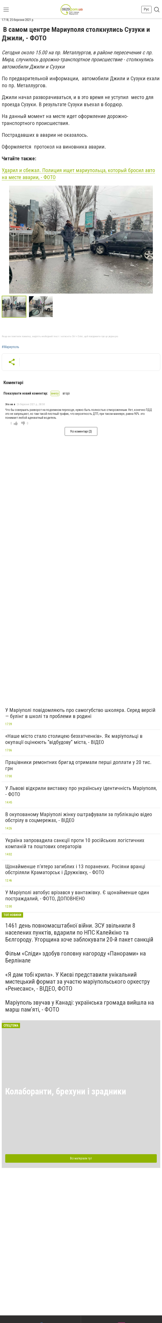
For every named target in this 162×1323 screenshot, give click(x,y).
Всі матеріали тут (81, 1158)
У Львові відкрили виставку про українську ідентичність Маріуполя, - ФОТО (81, 791)
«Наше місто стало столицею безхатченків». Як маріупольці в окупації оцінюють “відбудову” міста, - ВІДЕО (73, 739)
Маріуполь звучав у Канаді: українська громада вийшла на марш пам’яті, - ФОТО (79, 1006)
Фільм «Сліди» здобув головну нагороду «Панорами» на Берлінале (75, 957)
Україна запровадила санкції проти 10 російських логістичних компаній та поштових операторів (74, 843)
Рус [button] (146, 9)
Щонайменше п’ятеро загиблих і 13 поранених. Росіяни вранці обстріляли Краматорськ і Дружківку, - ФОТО (75, 869)
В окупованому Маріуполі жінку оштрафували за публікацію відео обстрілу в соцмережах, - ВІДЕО (78, 817)
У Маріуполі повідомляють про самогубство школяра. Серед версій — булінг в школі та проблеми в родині (80, 713)
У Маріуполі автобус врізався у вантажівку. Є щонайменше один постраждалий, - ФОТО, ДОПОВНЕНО (77, 895)
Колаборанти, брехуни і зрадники (65, 1091)
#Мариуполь (10, 347)
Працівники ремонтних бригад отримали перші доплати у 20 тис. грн (78, 765)
